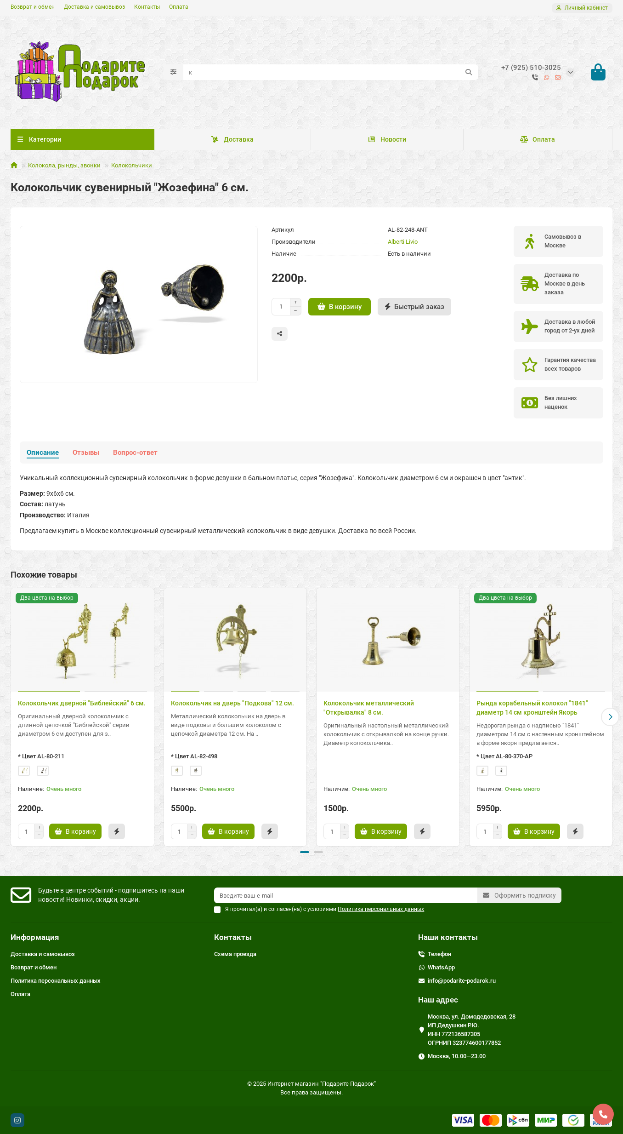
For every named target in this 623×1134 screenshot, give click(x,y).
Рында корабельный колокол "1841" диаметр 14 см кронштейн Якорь (532, 707)
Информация (35, 937)
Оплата (178, 7)
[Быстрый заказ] (414, 306)
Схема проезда (235, 954)
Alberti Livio (403, 241)
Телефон (439, 954)
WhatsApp (441, 967)
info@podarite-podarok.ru (462, 980)
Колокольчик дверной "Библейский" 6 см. (82, 703)
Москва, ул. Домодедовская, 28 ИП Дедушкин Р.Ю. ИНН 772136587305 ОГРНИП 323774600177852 (471, 1029)
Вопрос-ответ (135, 452)
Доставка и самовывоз (94, 7)
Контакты (147, 7)
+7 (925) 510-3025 (531, 67)
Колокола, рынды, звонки (64, 165)
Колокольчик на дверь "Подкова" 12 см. (232, 703)
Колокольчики (131, 165)
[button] (610, 717)
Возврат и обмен (33, 7)
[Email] (345, 895)
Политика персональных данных (56, 980)
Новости (387, 139)
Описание (43, 452)
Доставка (232, 139)
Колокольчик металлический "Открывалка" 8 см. (368, 707)
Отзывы (86, 452)
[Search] (331, 72)
